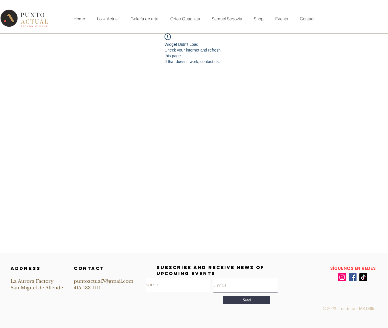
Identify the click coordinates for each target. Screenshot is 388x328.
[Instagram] (342, 277)
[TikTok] (363, 277)
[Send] (246, 300)
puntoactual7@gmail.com (103, 281)
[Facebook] (353, 277)
